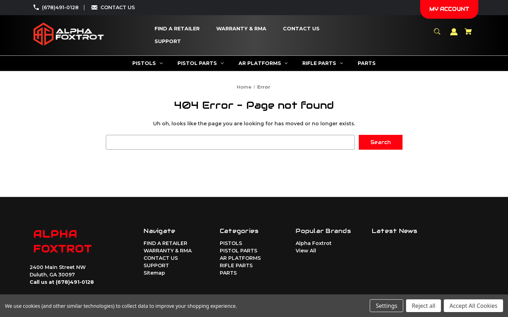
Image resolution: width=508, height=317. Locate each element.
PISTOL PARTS (238, 250)
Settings (386, 306)
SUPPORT (156, 265)
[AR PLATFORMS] (263, 63)
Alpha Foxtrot (314, 243)
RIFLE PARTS (236, 265)
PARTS (228, 273)
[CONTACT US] (301, 29)
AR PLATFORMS (240, 258)
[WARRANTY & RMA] (241, 29)
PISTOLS (231, 243)
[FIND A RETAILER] (177, 29)
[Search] (437, 34)
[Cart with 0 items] (468, 34)
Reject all (423, 306)
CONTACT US (118, 7)
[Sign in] (454, 35)
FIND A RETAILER (165, 243)
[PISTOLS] (147, 63)
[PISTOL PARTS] (200, 63)
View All (306, 250)
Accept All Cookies (473, 306)
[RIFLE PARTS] (322, 63)
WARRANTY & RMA (168, 250)
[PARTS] (366, 63)
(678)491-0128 (60, 7)
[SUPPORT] (167, 41)
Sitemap (154, 273)
